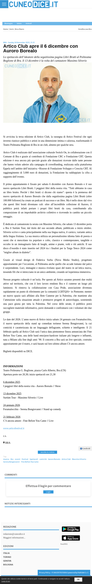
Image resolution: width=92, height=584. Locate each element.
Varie (11, 29)
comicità (43, 459)
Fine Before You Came (30, 462)
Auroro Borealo (54, 459)
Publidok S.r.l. (83, 573)
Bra (12, 459)
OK (78, 579)
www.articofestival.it (13, 428)
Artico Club (66, 459)
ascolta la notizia (47, 452)
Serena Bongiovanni (11, 462)
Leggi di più (5, 581)
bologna (8, 564)
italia (6, 553)
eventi (17, 459)
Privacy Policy (44, 573)
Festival (25, 459)
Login (48, 492)
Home (5, 29)
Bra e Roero (19, 29)
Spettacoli (34, 459)
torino (7, 557)
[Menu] (4, 4)
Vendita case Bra (85, 29)
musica (6, 459)
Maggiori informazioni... (14, 537)
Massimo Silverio (79, 459)
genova (7, 561)
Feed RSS (64, 544)
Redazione (9, 526)
